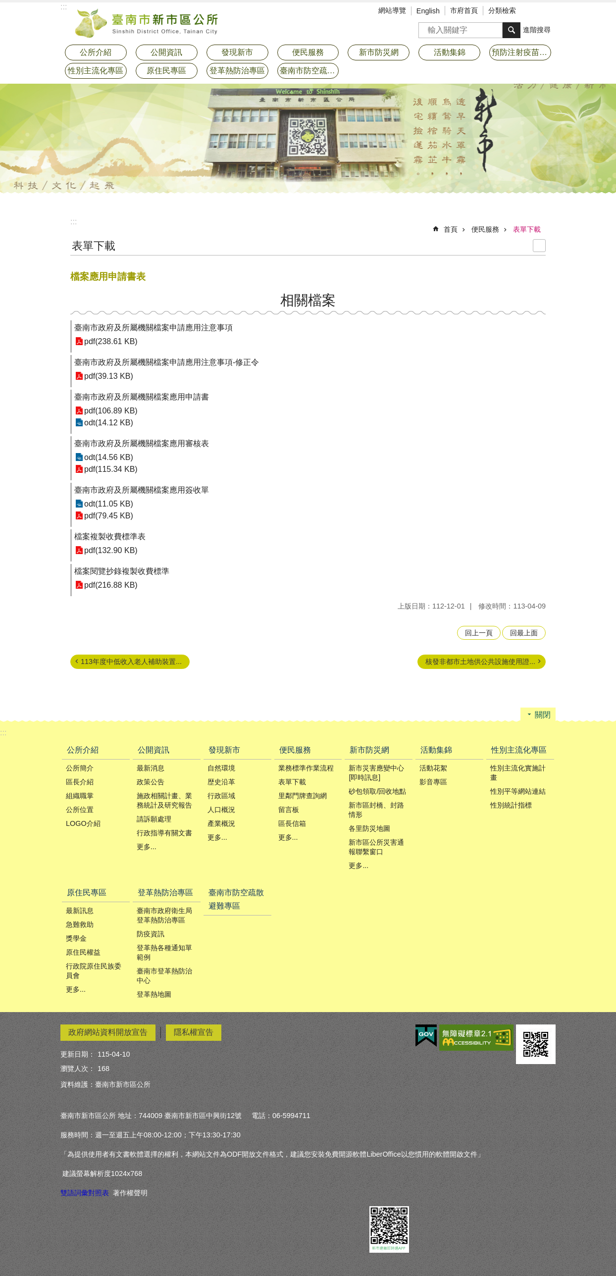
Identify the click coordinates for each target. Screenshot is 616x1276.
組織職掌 (80, 796)
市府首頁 (464, 10)
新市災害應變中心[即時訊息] (376, 772)
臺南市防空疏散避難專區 (309, 70)
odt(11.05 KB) (108, 504)
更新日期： (77, 1054)
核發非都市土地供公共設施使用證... (480, 661)
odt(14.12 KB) (108, 422)
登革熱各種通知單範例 (164, 952)
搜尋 (426, 27)
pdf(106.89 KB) (111, 411)
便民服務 (485, 229)
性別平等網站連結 (518, 791)
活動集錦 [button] (449, 52)
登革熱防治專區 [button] (237, 70)
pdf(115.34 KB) (111, 469)
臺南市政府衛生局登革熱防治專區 (164, 915)
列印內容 (539, 245)
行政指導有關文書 (164, 833)
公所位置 (80, 810)
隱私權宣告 (193, 1032)
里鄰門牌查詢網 (302, 796)
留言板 (288, 810)
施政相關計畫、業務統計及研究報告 (164, 800)
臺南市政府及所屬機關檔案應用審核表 (141, 443)
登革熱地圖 (154, 994)
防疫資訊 (150, 934)
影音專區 (433, 782)
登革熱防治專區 (165, 892)
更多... (146, 847)
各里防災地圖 (369, 828)
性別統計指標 (511, 805)
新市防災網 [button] (379, 52)
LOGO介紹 (83, 823)
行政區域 (221, 796)
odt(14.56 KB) (108, 457)
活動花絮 (433, 768)
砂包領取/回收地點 (377, 791)
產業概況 (221, 823)
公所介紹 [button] (95, 52)
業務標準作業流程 (306, 768)
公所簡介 (80, 768)
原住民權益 (83, 952)
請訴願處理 (154, 819)
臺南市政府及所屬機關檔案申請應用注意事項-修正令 (166, 362)
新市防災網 (369, 750)
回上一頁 (479, 633)
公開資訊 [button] (166, 52)
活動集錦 (436, 750)
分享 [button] (548, 11)
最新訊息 (80, 911)
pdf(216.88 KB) (111, 585)
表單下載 (527, 229)
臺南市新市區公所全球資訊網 (147, 22)
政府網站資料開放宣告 (108, 1032)
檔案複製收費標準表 (110, 536)
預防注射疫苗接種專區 (521, 52)
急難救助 (80, 924)
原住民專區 (86, 892)
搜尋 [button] (511, 30)
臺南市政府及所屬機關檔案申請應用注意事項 (153, 327)
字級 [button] (533, 11)
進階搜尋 (537, 30)
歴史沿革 (221, 782)
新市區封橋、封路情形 (376, 809)
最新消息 (150, 768)
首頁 (451, 229)
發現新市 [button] (237, 52)
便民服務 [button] (308, 52)
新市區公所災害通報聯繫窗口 (376, 847)
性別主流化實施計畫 (518, 772)
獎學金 (76, 938)
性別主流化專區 (519, 750)
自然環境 (221, 768)
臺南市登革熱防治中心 (164, 975)
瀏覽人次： (77, 1068)
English (428, 11)
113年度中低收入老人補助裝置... (131, 661)
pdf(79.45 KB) (108, 515)
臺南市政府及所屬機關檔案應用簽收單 (141, 490)
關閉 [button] (543, 715)
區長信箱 (292, 823)
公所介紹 (83, 750)
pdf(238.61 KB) (111, 341)
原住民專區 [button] (166, 70)
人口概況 (221, 810)
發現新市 (224, 750)
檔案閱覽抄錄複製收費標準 (121, 571)
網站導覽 (392, 10)
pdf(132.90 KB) (111, 550)
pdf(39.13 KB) (108, 376)
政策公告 (150, 782)
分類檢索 (502, 10)
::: (73, 221)
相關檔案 (308, 300)
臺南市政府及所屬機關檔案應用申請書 (141, 397)
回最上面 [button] (524, 633)
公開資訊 (153, 750)
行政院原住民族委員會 (93, 970)
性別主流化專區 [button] (95, 70)
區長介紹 (80, 782)
